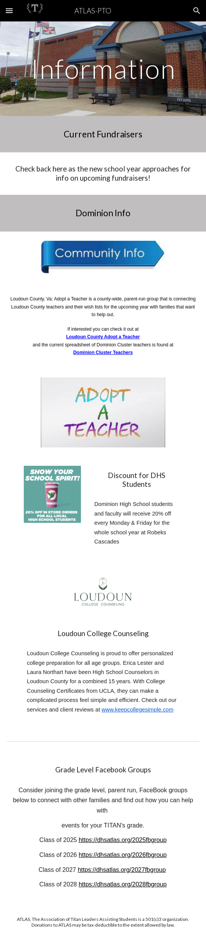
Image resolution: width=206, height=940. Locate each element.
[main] (103, 68)
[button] (9, 10)
